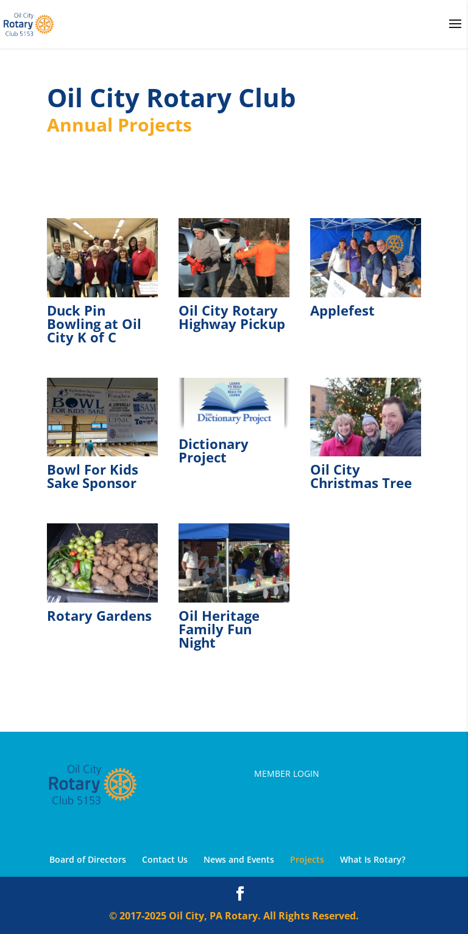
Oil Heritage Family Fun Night (219, 628)
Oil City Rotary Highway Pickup (232, 317)
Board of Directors (87, 859)
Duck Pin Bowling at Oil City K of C (94, 323)
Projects (307, 859)
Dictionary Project (214, 450)
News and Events (239, 859)
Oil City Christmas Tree (361, 476)
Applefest (342, 310)
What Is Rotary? (372, 859)
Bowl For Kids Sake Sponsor (92, 476)
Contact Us (165, 859)
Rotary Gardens (99, 615)
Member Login (286, 773)
